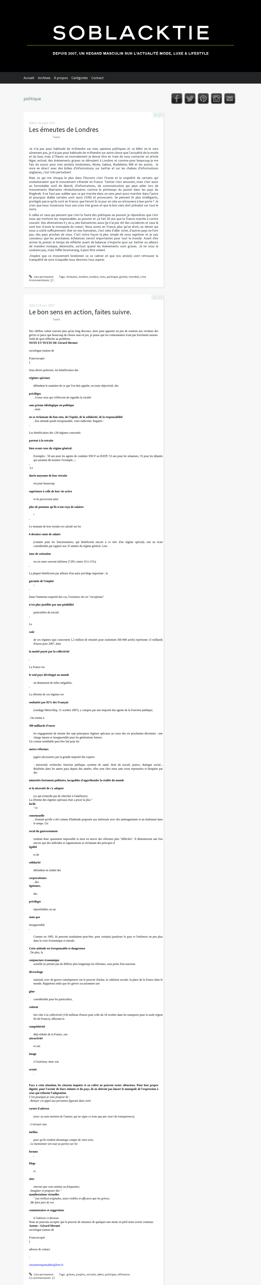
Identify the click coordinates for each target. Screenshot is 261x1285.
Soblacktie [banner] (130, 36)
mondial (134, 276)
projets (80, 1274)
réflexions (123, 1274)
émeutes (72, 276)
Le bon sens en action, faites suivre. (80, 312)
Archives (44, 77)
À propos (61, 77)
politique (112, 276)
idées (100, 1274)
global (123, 276)
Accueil (29, 77)
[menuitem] (31, 78)
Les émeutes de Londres (63, 129)
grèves (71, 1274)
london (93, 276)
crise (143, 276)
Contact (97, 77)
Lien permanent (41, 276)
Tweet (56, 137)
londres (83, 276)
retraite (91, 1274)
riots (102, 276)
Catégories (79, 77)
